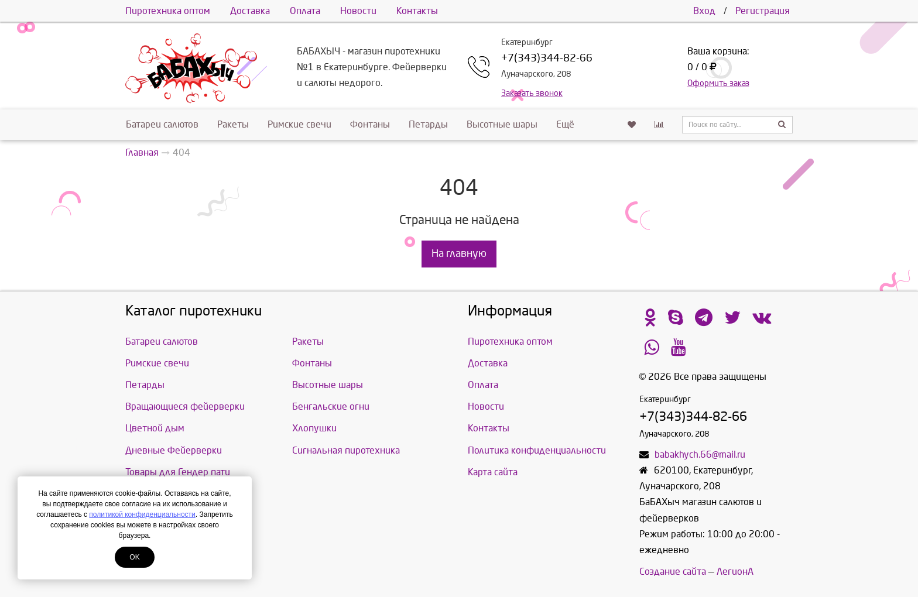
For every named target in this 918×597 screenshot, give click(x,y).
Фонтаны (370, 124)
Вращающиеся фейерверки (185, 406)
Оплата (305, 11)
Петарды (428, 124)
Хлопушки (314, 428)
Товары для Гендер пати (177, 472)
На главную (459, 253)
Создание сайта (672, 572)
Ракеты (233, 124)
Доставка (250, 11)
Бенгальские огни (330, 406)
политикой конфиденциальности (142, 514)
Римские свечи (299, 124)
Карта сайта (493, 472)
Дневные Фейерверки (173, 450)
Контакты (417, 11)
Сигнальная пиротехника (346, 450)
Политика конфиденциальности (537, 450)
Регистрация (762, 11)
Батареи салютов (162, 124)
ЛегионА (735, 572)
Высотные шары (502, 124)
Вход (704, 11)
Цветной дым (154, 428)
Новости (358, 11)
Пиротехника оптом (167, 11)
